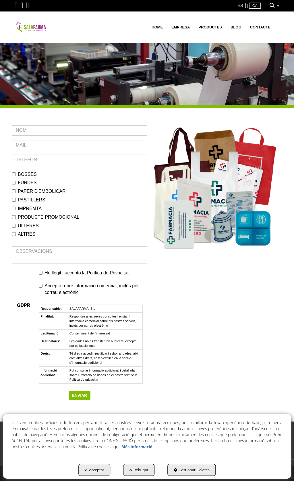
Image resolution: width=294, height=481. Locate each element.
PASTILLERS (28, 199)
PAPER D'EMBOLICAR (38, 191)
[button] (16, 6)
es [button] (240, 5)
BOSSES (24, 174)
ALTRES (23, 234)
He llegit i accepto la (84, 272)
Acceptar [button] (94, 469)
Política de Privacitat (108, 272)
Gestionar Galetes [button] (191, 469)
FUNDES (24, 182)
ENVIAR (79, 395)
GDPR (23, 305)
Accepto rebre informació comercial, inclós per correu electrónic (89, 289)
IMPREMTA (27, 208)
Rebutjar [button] (138, 469)
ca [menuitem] (255, 5)
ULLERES (25, 225)
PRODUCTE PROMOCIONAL (45, 217)
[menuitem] (240, 6)
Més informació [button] (136, 446)
